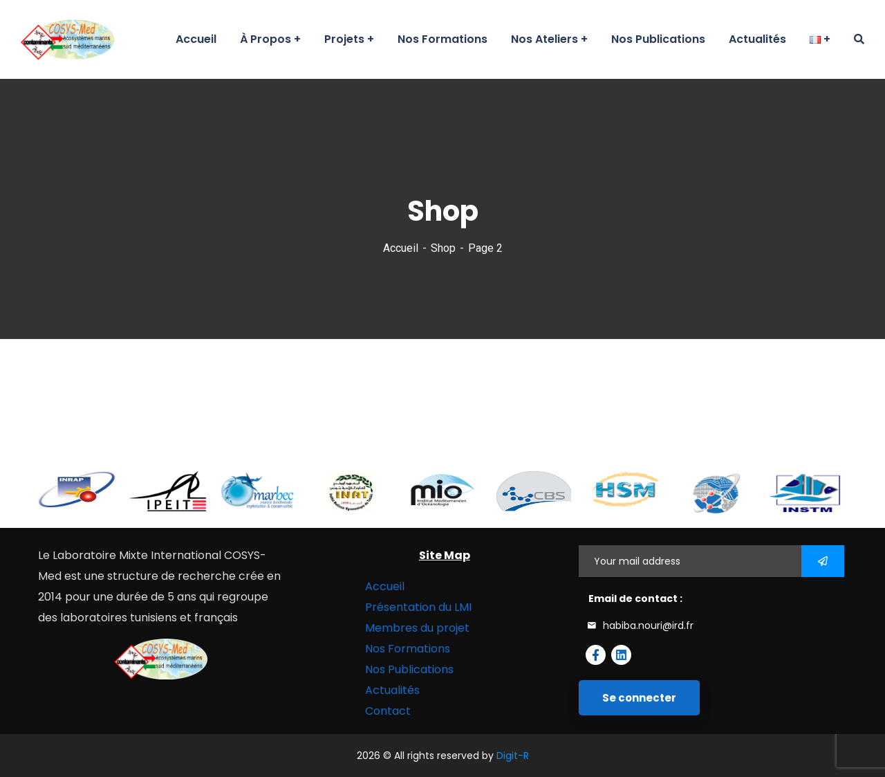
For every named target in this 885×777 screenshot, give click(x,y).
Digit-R (512, 755)
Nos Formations (407, 649)
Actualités (392, 690)
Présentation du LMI (418, 607)
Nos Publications (409, 669)
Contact (388, 711)
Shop (443, 248)
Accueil (400, 248)
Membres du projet (417, 628)
